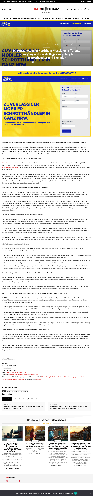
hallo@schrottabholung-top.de (16, 372)
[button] (89, 9)
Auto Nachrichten (11, 441)
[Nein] (91, 493)
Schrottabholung (15, 391)
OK (76, 493)
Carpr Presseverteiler (12, 468)
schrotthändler (24, 391)
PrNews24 (39, 62)
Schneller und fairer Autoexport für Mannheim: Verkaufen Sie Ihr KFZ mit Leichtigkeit (23, 407)
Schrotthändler (7, 163)
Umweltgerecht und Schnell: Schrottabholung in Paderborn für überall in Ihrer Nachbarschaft (81, 445)
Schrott (8, 391)
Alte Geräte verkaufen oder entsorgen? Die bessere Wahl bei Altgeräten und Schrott (35, 444)
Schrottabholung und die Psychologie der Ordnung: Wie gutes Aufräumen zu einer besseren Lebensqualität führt (58, 446)
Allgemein (21, 44)
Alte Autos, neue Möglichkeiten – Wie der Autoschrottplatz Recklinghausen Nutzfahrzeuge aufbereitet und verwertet (12, 447)
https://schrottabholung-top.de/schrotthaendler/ (23, 374)
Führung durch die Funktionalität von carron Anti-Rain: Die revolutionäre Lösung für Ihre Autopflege (68, 407)
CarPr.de (38, 379)
